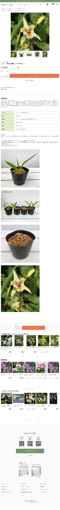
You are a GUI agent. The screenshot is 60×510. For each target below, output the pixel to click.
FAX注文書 (30, 455)
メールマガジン (43, 492)
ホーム (3, 483)
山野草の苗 (3, 8)
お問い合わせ (24, 489)
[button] (37, 356)
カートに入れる (34, 75)
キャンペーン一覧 (25, 486)
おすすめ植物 (3, 10)
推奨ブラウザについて (7, 492)
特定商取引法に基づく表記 (27, 492)
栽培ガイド (4, 489)
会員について (5, 486)
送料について (3, 89)
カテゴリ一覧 (43, 483)
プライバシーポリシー (45, 489)
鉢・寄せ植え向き (9, 8)
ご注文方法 (23, 483)
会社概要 (42, 486)
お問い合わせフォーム (30, 451)
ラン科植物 (9, 10)
